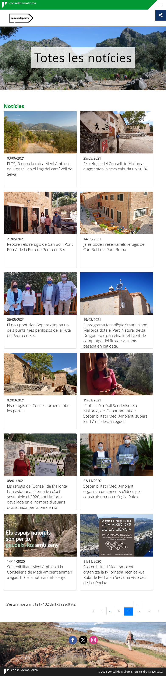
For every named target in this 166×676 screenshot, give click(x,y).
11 (130, 610)
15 (150, 610)
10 (120, 610)
